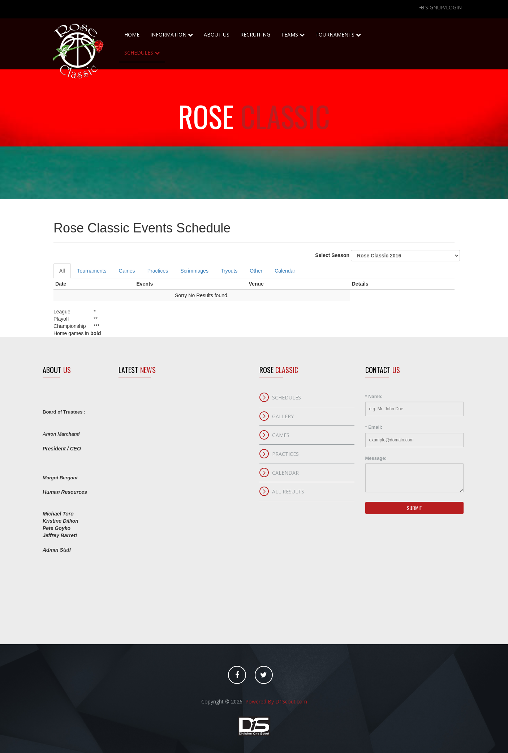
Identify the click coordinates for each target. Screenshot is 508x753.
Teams (293, 32)
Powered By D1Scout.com (275, 701)
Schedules (142, 50)
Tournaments (338, 32)
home (132, 32)
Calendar (285, 271)
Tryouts (229, 271)
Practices (157, 271)
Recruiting (255, 32)
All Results (288, 491)
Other (256, 271)
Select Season (387, 255)
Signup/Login (440, 7)
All (62, 271)
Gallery (283, 416)
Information (171, 34)
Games (127, 271)
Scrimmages (194, 271)
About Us (216, 32)
